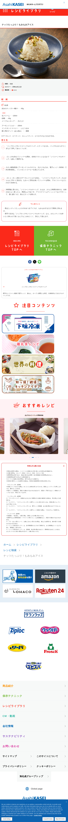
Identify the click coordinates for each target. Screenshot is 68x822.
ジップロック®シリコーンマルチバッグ (34, 287)
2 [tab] (32, 460)
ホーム (7, 548)
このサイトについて (47, 759)
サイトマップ (10, 759)
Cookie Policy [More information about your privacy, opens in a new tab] (38, 815)
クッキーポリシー (46, 769)
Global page (37, 792)
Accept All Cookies (48, 818)
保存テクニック (12, 699)
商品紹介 (8, 689)
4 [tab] (41, 460)
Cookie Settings (7, 818)
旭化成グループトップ (31, 779)
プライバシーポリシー (14, 769)
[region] (34, 810)
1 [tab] (27, 460)
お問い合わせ (11, 749)
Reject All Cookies (60, 818)
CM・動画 (9, 719)
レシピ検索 (10, 553)
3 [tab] (38, 460)
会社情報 (8, 729)
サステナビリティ (14, 739)
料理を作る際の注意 (34, 469)
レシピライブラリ (27, 548)
